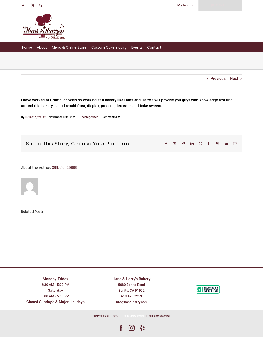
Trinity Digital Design (133, 316)
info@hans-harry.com (131, 302)
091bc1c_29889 (35, 117)
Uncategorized (89, 117)
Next (234, 78)
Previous (218, 78)
